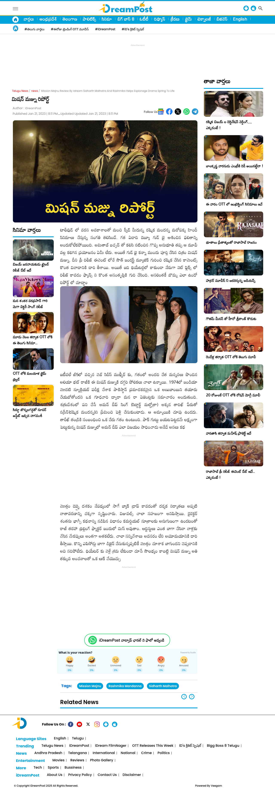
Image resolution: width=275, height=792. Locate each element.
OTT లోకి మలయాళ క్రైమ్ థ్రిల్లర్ (29, 376)
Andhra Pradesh (48, 753)
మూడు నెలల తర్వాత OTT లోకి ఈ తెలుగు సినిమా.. (32, 340)
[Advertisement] (137, 57)
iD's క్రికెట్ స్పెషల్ (190, 745)
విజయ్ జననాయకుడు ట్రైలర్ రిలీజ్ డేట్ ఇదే (31, 267)
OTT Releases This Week (152, 745)
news (34, 91)
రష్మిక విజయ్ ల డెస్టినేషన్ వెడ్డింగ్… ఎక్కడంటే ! (229, 124)
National (128, 753)
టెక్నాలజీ (204, 18)
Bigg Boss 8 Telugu (223, 745)
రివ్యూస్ (159, 18)
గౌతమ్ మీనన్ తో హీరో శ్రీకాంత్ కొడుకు (231, 318)
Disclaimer (132, 775)
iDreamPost (79, 745)
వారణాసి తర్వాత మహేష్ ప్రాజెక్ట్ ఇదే (228, 433)
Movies (58, 760)
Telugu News (20, 91)
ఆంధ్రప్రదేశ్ (48, 18)
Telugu (78, 738)
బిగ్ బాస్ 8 (126, 18)
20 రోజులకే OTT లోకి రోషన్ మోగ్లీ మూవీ (233, 395)
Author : (27, 108)
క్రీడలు (175, 18)
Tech (38, 767)
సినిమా (107, 18)
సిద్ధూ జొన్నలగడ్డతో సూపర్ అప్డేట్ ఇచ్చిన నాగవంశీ (29, 413)
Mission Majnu (90, 686)
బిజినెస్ (222, 18)
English (240, 18)
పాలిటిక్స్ (89, 18)
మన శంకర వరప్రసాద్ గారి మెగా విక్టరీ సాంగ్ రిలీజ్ (30, 304)
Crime (146, 753)
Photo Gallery (101, 760)
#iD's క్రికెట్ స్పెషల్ (133, 29)
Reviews (77, 760)
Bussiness (73, 767)
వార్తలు (29, 18)
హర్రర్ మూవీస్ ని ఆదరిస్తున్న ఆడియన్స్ (230, 280)
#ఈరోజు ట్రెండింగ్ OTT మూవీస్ (70, 29)
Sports (53, 767)
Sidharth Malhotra (163, 686)
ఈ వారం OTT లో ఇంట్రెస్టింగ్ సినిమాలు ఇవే (234, 204)
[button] (191, 696)
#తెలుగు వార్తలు (34, 29)
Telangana (77, 753)
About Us (54, 775)
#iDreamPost (105, 29)
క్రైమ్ (188, 18)
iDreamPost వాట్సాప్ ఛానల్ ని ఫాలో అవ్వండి (131, 640)
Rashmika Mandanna (124, 686)
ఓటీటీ (144, 18)
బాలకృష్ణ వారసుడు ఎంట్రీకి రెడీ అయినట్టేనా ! (234, 165)
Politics (163, 753)
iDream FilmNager (110, 745)
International (104, 753)
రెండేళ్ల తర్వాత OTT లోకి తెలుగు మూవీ (231, 356)
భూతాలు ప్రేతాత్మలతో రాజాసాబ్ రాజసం (231, 242)
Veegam (216, 785)
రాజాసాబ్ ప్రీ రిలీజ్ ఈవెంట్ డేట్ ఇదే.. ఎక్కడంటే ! (230, 474)
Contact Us (107, 775)
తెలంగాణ (70, 18)
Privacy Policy (80, 775)
